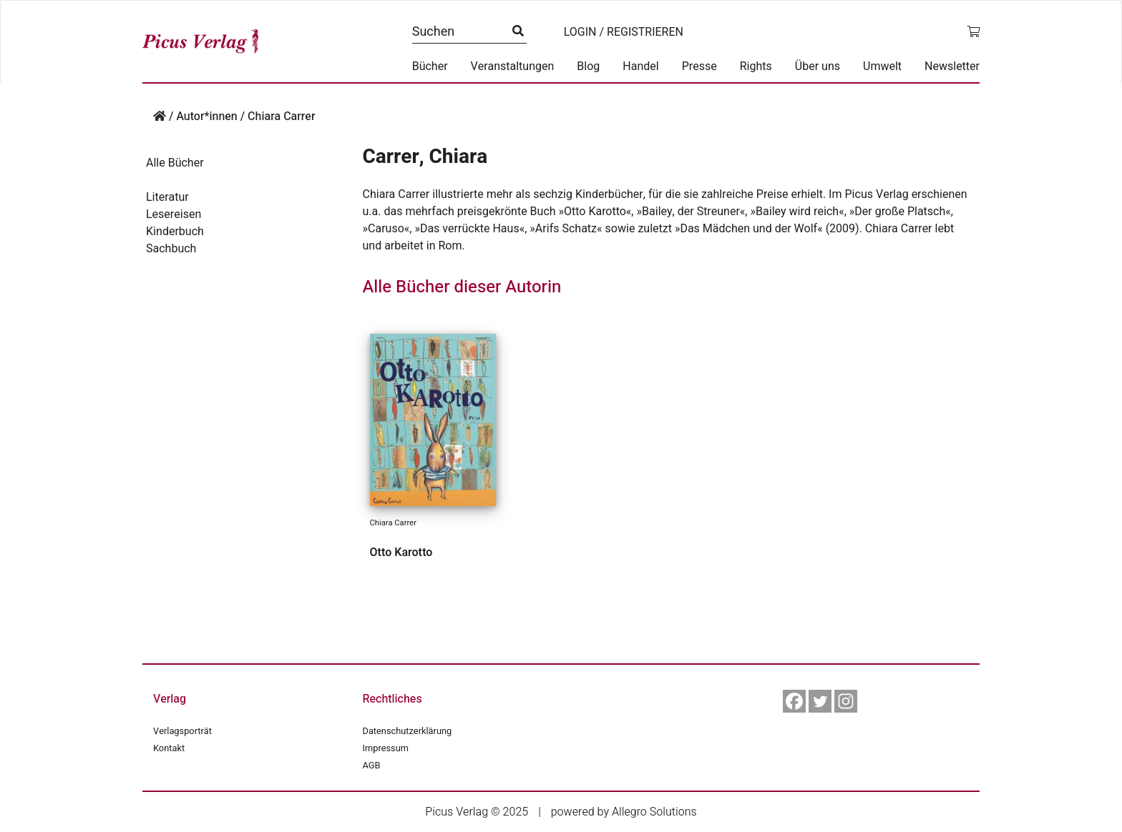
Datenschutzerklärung (407, 731)
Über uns (817, 66)
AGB (372, 765)
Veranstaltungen (513, 66)
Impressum (386, 748)
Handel (640, 66)
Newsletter (952, 66)
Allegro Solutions (654, 812)
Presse (699, 66)
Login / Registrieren (623, 32)
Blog (588, 66)
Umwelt (882, 66)
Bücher (430, 66)
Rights (756, 66)
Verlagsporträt (182, 731)
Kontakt (169, 748)
